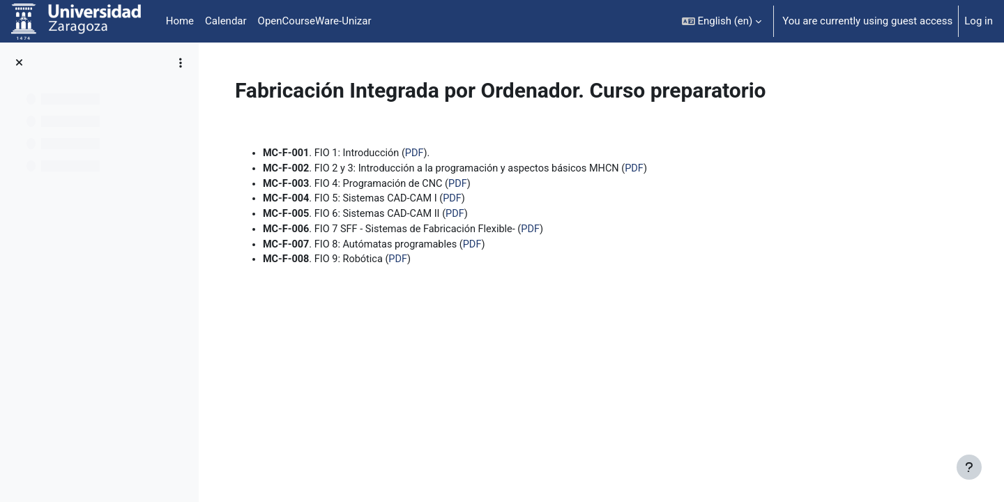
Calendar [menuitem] (226, 21)
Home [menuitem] (180, 21)
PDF (502, 153)
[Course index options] (180, 62)
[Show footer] (969, 467)
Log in (978, 21)
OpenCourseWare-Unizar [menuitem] (315, 21)
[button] (722, 21)
